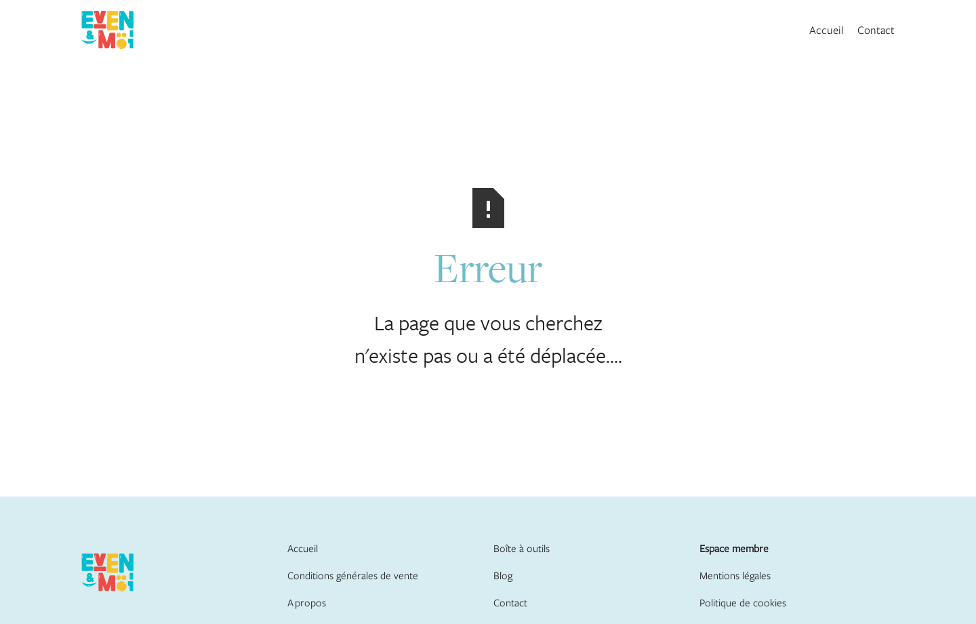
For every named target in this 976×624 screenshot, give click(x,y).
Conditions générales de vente (352, 575)
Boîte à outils (521, 548)
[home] (107, 30)
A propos (306, 602)
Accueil (826, 29)
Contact (876, 29)
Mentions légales (735, 575)
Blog (502, 575)
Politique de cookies (742, 602)
